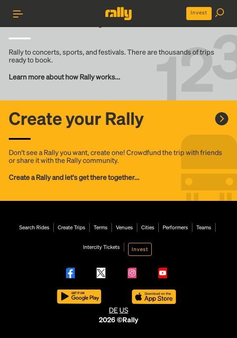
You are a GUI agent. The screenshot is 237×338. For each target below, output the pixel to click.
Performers (175, 227)
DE (113, 309)
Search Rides (34, 227)
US (123, 309)
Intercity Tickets (101, 247)
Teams (203, 227)
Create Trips (71, 227)
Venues (124, 227)
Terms (101, 227)
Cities (147, 227)
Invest (199, 12)
